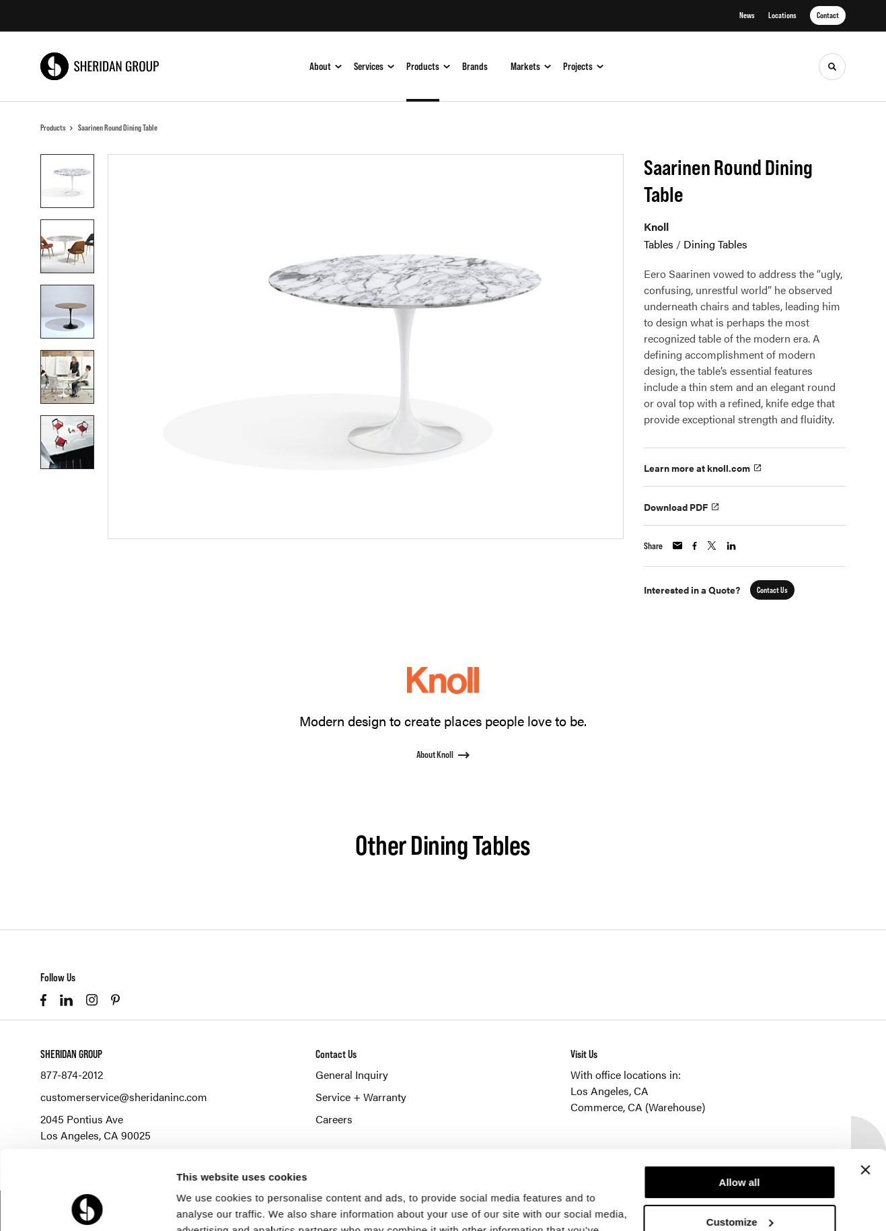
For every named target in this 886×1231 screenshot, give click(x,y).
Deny (739, 1182)
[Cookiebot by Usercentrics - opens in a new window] (87, 1205)
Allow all (739, 1103)
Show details (207, 1204)
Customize (740, 1142)
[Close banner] (865, 1091)
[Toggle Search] (832, 66)
